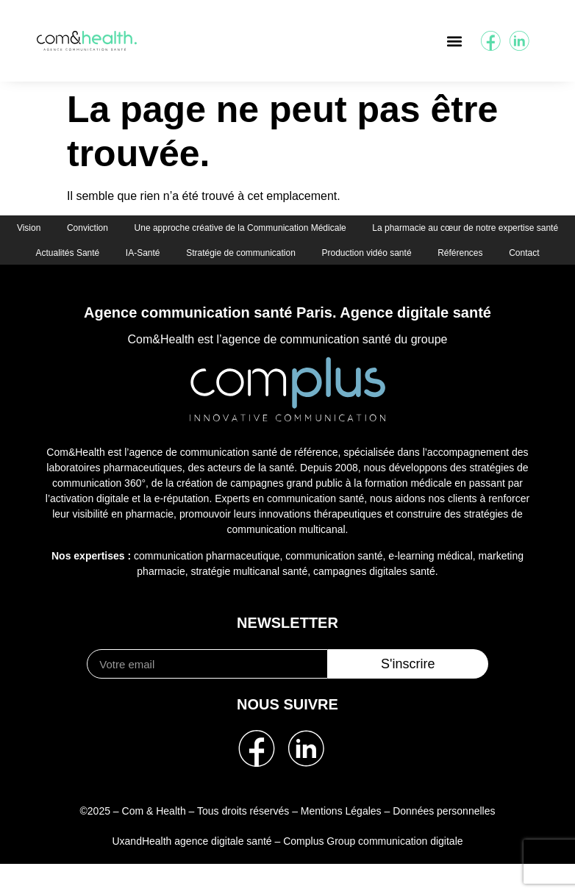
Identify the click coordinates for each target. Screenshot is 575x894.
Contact (384, 281)
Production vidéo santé (220, 281)
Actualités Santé (294, 255)
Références (317, 281)
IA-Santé (372, 255)
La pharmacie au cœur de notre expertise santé (140, 255)
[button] (454, 41)
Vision (131, 229)
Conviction (193, 229)
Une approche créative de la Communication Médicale (349, 229)
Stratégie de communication (474, 255)
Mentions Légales (341, 841)
